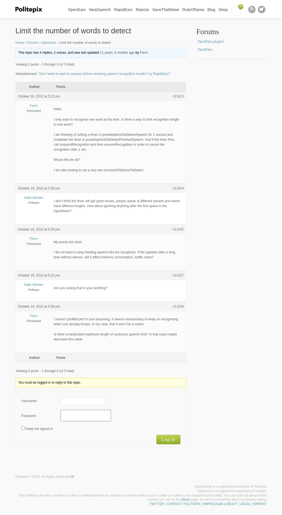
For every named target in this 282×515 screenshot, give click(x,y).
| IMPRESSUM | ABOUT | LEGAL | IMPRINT (233, 504)
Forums (33, 43)
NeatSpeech (100, 9)
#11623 (178, 96)
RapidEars (123, 9)
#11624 (178, 188)
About (185, 500)
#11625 (178, 229)
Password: (29, 416)
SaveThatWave (165, 9)
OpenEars (77, 9)
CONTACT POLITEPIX (183, 504)
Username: (29, 401)
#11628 (178, 306)
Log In (168, 439)
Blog (211, 9)
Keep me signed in (39, 429)
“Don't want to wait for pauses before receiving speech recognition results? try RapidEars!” (104, 74)
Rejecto (142, 9)
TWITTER (157, 504)
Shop (223, 9)
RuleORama (193, 9)
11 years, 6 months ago (117, 53)
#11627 (178, 275)
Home (19, 43)
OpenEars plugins (210, 42)
